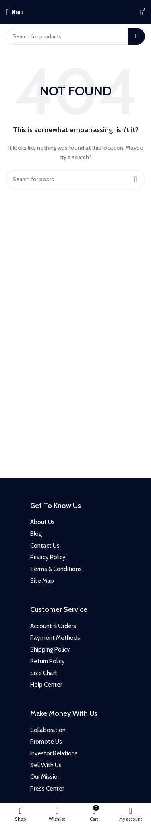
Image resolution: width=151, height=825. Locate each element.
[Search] (75, 36)
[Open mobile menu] (14, 12)
